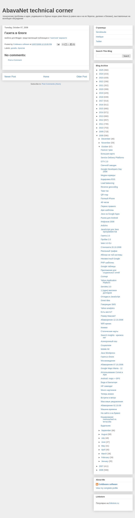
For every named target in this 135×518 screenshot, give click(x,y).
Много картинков (108, 390)
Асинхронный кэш (109, 341)
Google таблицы (108, 266)
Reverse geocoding (109, 187)
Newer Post (10, 76)
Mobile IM (105, 349)
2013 (101, 116)
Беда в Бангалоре (109, 382)
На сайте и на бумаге (110, 413)
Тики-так (105, 191)
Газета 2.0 (105, 236)
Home (46, 76)
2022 (101, 81)
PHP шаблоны (107, 262)
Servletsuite (101, 32)
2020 (101, 89)
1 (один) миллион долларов (109, 291)
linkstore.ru (114, 503)
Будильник (106, 426)
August (104, 434)
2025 (101, 70)
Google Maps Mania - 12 (111, 368)
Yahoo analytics (108, 308)
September (106, 430)
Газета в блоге (107, 357)
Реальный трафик (109, 251)
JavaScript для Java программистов (110, 230)
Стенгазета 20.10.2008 (111, 247)
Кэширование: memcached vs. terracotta (109, 419)
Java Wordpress (108, 353)
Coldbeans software (108, 484)
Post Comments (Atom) (51, 84)
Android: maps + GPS (110, 378)
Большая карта (108, 154)
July (103, 438)
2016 (101, 104)
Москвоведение (108, 361)
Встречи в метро (108, 398)
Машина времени (109, 409)
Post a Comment (15, 60)
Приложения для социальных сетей (110, 271)
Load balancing (107, 183)
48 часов (105, 202)
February (105, 457)
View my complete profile (107, 488)
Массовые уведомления (112, 401)
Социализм (106, 345)
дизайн (14, 48)
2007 (101, 466)
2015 (101, 108)
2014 (101, 112)
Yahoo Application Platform (108, 281)
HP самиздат (107, 386)
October (105, 146)
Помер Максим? (108, 316)
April (103, 450)
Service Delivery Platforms (112, 157)
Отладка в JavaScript (110, 296)
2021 (101, 85)
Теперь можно (107, 394)
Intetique (100, 37)
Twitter (99, 41)
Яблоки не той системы (111, 255)
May (103, 446)
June (103, 442)
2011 (101, 124)
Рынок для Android (109, 218)
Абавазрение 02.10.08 (111, 405)
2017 (101, 101)
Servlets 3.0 (106, 286)
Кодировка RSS (108, 179)
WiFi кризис (106, 323)
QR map (104, 195)
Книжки (104, 327)
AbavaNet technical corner (37, 10)
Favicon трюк (107, 150)
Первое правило (108, 206)
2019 (101, 93)
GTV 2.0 (104, 161)
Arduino (104, 225)
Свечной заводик (108, 165)
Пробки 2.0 (106, 239)
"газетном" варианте (58, 38)
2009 (101, 131)
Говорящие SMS (108, 304)
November (106, 143)
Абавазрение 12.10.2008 (112, 320)
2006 (101, 470)
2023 (101, 78)
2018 (101, 97)
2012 (101, 120)
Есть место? (106, 312)
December (106, 139)
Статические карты (109, 331)
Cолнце (104, 276)
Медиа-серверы (108, 175)
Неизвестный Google (110, 259)
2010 (101, 128)
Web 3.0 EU (106, 243)
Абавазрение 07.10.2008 (112, 364)
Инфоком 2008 (107, 222)
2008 (101, 135)
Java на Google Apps (110, 214)
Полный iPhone (108, 198)
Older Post (81, 76)
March (104, 453)
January (105, 461)
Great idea (105, 300)
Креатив (21, 48)
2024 (101, 74)
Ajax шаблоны (107, 210)
